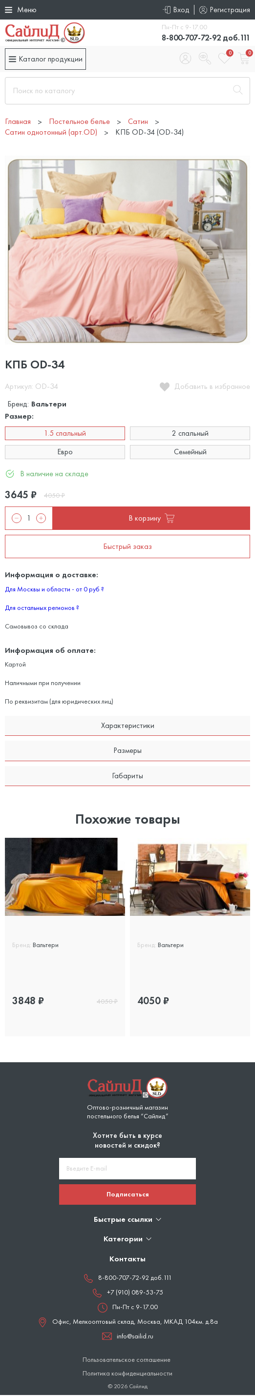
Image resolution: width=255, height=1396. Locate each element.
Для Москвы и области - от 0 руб (54, 590)
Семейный (190, 452)
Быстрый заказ (127, 547)
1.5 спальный (65, 434)
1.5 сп (24, 964)
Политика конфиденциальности (127, 1374)
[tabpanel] (65, 938)
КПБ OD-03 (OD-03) (172, 929)
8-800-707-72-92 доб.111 (201, 37)
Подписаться (127, 1195)
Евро (65, 452)
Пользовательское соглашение (126, 1360)
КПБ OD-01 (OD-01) (46, 929)
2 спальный (190, 434)
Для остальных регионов (42, 608)
